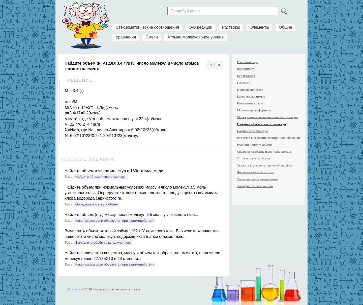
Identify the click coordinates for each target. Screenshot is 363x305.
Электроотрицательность (255, 186)
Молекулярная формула (254, 110)
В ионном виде (247, 62)
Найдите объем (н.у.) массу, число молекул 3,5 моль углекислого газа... (131, 214)
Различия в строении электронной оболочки (268, 138)
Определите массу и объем (96, 204)
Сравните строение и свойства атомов (264, 151)
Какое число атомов (251, 96)
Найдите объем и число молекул (101, 177)
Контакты (74, 289)
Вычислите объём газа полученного (103, 242)
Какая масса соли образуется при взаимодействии (115, 221)
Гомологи (244, 82)
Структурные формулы (253, 158)
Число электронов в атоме (255, 172)
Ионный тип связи (250, 90)
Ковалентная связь (250, 103)
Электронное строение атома (257, 179)
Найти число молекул (252, 131)
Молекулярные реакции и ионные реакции (267, 117)
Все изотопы (246, 76)
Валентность (246, 69)
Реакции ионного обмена (255, 145)
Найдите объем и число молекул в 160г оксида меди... (116, 171)
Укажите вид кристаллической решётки (265, 165)
